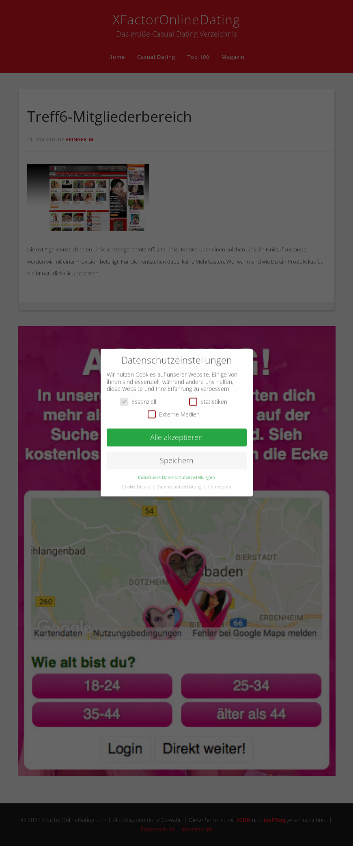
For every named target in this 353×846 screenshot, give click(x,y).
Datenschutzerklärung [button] (180, 482)
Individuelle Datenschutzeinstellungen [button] (176, 473)
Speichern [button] (177, 456)
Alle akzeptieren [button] (176, 433)
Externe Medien (174, 410)
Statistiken (208, 397)
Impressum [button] (219, 482)
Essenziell (138, 397)
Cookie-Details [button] (136, 482)
